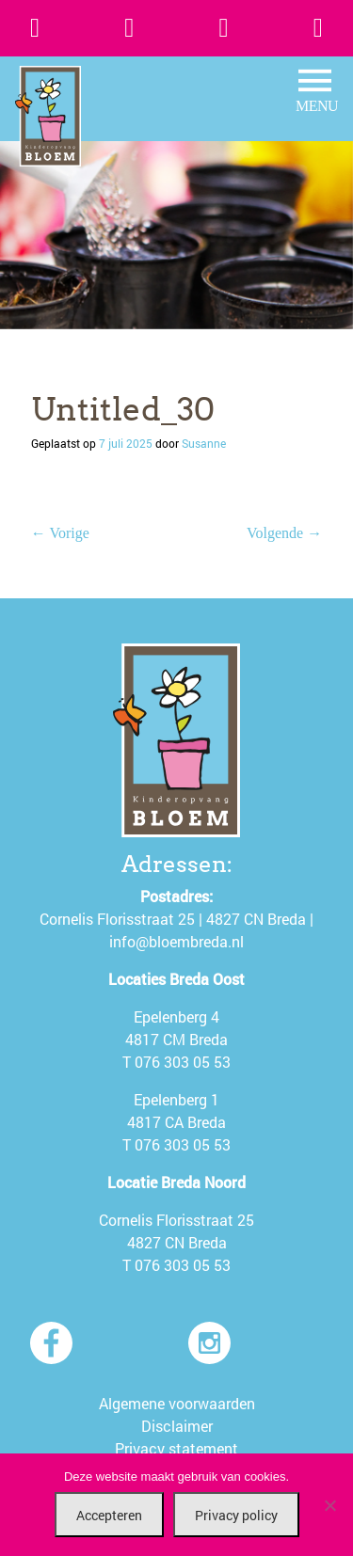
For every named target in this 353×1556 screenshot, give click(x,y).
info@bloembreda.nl (176, 941)
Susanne (204, 443)
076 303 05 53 (183, 1062)
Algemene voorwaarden (177, 1403)
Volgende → (284, 533)
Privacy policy (236, 1515)
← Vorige (60, 533)
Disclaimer (177, 1426)
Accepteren (109, 1515)
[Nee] (329, 1505)
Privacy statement (176, 1448)
